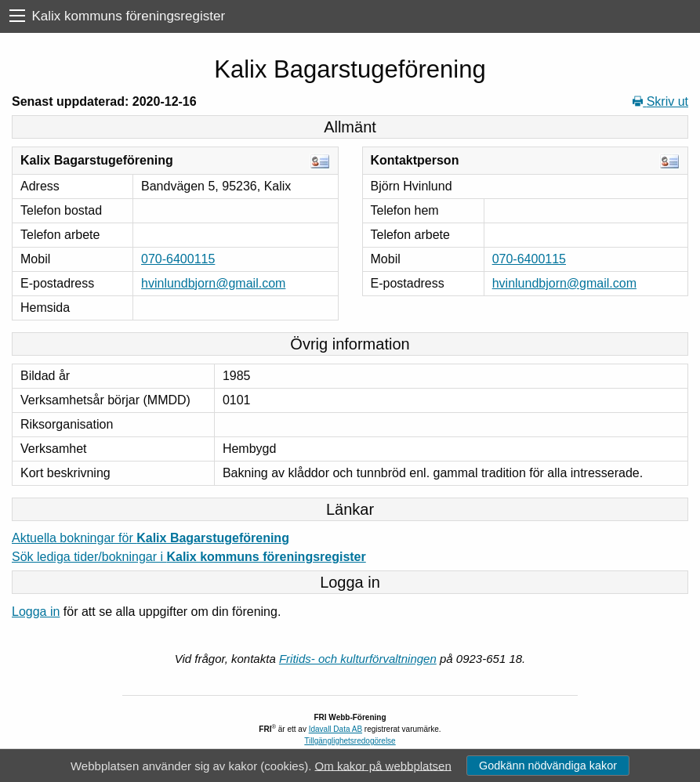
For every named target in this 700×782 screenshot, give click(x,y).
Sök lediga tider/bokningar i (189, 556)
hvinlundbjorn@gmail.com (213, 283)
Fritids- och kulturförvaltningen (358, 658)
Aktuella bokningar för (150, 538)
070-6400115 (178, 259)
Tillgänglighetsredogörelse (349, 741)
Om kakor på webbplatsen (383, 765)
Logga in (36, 611)
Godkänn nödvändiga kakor (548, 765)
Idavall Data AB (335, 729)
